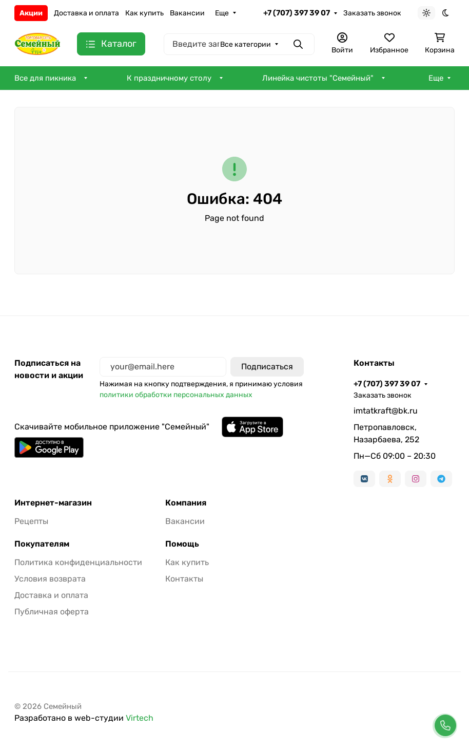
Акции (31, 13)
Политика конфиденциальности (78, 562)
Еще (222, 13)
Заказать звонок (372, 13)
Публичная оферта (51, 611)
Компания (185, 503)
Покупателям (41, 544)
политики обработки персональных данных (176, 394)
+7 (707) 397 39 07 (296, 12)
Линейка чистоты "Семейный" (318, 78)
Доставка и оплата (86, 13)
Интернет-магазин (53, 503)
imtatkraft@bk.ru (386, 411)
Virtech (139, 718)
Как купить (144, 13)
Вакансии (187, 13)
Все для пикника (45, 78)
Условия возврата (50, 579)
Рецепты (31, 521)
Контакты (184, 579)
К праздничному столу (169, 78)
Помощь (182, 544)
